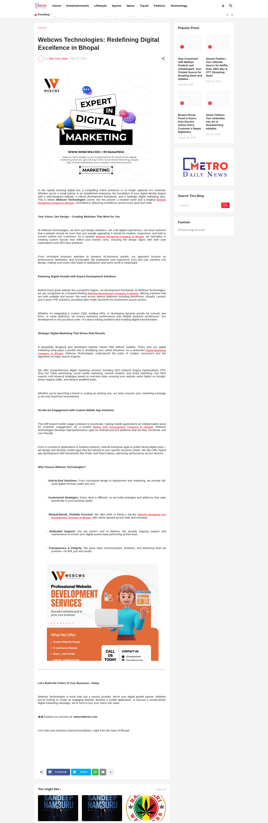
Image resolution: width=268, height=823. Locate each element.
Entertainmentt (77, 5)
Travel (144, 5)
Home (56, 5)
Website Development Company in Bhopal (113, 293)
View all (161, 789)
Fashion (159, 5)
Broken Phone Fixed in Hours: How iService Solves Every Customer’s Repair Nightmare (189, 123)
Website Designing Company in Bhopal (120, 236)
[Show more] (110, 772)
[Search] (231, 6)
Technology (178, 5)
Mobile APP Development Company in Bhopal (123, 427)
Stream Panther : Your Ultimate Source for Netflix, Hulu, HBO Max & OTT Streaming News (217, 67)
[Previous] (227, 15)
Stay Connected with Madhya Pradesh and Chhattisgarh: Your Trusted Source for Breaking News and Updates (190, 68)
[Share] (163, 58)
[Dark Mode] (223, 6)
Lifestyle (100, 5)
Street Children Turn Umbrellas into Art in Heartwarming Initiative (215, 122)
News (131, 5)
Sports (116, 5)
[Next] (232, 15)
